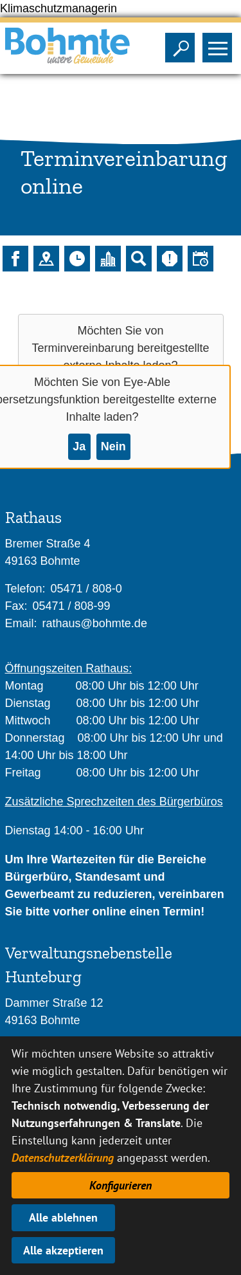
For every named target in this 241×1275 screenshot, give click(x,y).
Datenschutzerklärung (63, 1157)
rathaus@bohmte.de (94, 623)
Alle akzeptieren (63, 1250)
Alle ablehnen (63, 1217)
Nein (113, 446)
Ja (79, 446)
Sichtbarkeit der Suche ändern (183, 43)
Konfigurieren (120, 1185)
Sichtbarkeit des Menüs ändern (220, 43)
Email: (21, 623)
